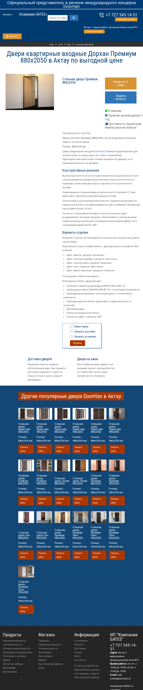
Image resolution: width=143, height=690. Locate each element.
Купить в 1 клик (120, 83)
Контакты (80, 660)
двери (42, 660)
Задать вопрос (121, 97)
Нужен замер (81, 326)
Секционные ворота (14, 640)
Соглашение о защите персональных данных (87, 675)
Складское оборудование (17, 652)
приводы (44, 640)
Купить (77, 343)
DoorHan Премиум (104, 151)
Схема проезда (94, 31)
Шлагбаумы (9, 667)
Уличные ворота (12, 644)
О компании (81, 640)
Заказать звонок (126, 19)
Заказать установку (85, 336)
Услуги (78, 652)
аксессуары (46, 656)
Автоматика (10, 671)
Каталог (12, 36)
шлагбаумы (45, 652)
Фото (77, 656)
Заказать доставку (84, 331)
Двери (6, 660)
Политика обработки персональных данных (87, 667)
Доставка (80, 648)
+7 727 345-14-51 (121, 14)
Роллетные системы (14, 656)
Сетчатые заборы (13, 663)
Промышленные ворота (17, 648)
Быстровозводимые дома (50, 665)
